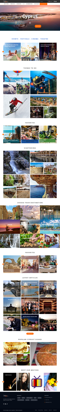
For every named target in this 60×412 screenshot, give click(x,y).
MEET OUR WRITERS (30, 370)
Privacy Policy (40, 410)
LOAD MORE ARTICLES (30, 333)
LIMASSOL (23, 397)
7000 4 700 (47, 399)
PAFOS (35, 397)
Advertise (45, 410)
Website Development (19, 410)
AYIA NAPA (39, 397)
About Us (50, 410)
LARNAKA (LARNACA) (29, 397)
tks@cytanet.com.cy (49, 402)
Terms (36, 410)
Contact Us (55, 410)
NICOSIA (19, 397)
